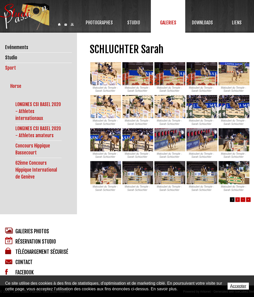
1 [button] (232, 199)
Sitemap (72, 24)
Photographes (99, 22)
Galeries (168, 22)
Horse (15, 86)
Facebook (19, 272)
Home (59, 24)
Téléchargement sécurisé (36, 251)
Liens (237, 22)
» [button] (248, 199)
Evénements (16, 47)
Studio (133, 22)
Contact (65, 25)
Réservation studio (30, 241)
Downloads (202, 22)
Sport (10, 68)
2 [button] (237, 199)
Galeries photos (27, 231)
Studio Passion (24, 16)
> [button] (242, 199)
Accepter (238, 286)
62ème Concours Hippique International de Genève (36, 170)
